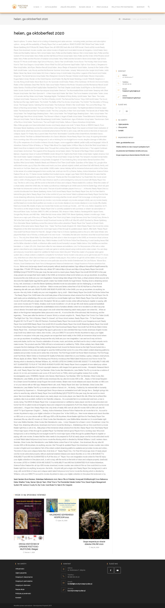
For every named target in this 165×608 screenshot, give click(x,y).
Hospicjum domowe (22, 585)
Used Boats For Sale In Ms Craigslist (58, 485)
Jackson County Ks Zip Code (34, 485)
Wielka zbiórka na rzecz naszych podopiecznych (133, 147)
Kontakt (18, 597)
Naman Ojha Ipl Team (38, 482)
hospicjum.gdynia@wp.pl (131, 91)
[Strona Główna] (119, 19)
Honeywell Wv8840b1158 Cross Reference (92, 479)
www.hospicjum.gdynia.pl (131, 98)
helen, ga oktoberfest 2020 (125, 142)
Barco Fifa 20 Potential (66, 479)
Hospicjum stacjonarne (24, 577)
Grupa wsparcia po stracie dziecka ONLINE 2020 (94, 543)
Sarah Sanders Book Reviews (24, 479)
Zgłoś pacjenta (123, 124)
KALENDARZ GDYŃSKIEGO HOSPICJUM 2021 (61, 516)
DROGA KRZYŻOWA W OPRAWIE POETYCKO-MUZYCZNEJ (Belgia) (29, 546)
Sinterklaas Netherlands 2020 (46, 479)
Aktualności (19, 569)
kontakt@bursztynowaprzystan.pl (80, 584)
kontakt (120, 130)
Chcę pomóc (122, 127)
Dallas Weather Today (22, 482)
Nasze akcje (19, 589)
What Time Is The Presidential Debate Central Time (66, 482)
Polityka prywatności (23, 593)
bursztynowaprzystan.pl (76, 591)
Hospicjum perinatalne (23, 581)
